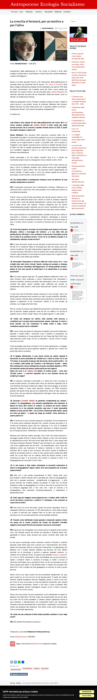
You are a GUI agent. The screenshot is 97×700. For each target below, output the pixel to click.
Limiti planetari (27, 668)
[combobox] (78, 21)
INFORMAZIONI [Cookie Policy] (86, 692)
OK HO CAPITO (86, 696)
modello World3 (39, 125)
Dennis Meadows (58, 92)
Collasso (36, 668)
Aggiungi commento (19, 674)
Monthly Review (21, 637)
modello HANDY (28, 401)
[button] (22, 12)
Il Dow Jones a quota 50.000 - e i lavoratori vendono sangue (77, 279)
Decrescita (44, 668)
